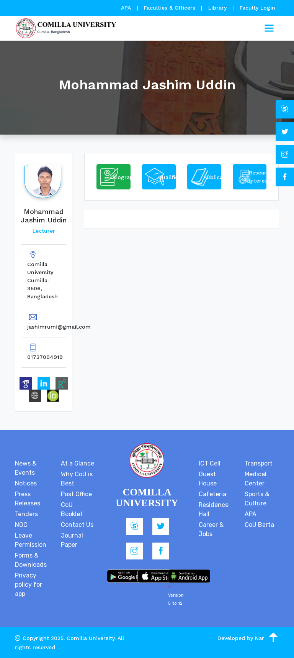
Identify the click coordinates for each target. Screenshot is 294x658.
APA (127, 8)
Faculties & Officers (169, 8)
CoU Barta (259, 524)
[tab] (113, 177)
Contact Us (77, 524)
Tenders (26, 514)
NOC (21, 524)
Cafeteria (212, 494)
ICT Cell (209, 463)
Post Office (76, 494)
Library (218, 8)
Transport (259, 463)
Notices (26, 483)
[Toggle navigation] (269, 28)
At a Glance (77, 463)
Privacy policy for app (28, 584)
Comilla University (90, 638)
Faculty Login (257, 8)
